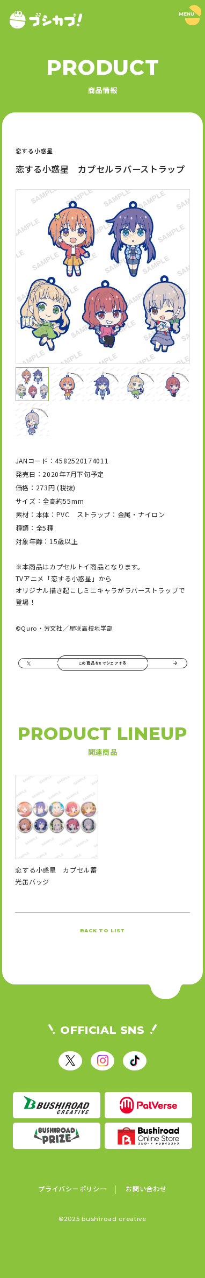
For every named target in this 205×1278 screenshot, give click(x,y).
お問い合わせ (146, 1218)
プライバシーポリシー (72, 1218)
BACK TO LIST (102, 950)
